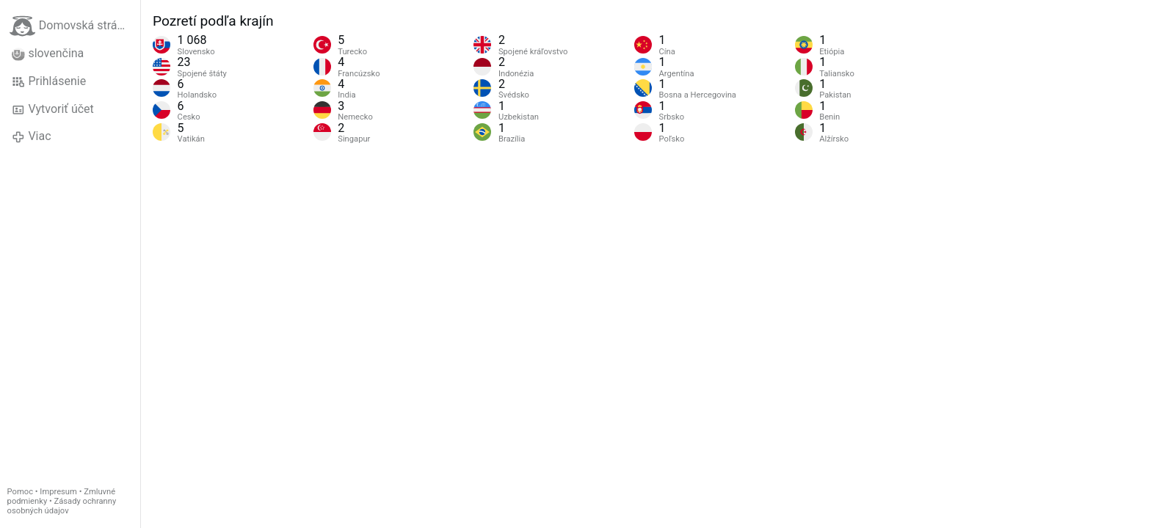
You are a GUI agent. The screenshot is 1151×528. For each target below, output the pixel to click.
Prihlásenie (49, 81)
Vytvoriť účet (53, 109)
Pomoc (20, 491)
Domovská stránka (73, 26)
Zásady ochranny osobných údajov (62, 506)
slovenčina (48, 53)
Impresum (58, 491)
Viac (31, 136)
